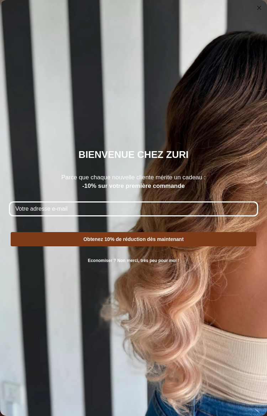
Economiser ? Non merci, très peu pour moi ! (133, 260)
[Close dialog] (259, 8)
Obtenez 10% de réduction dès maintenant (133, 239)
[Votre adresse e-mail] (133, 209)
